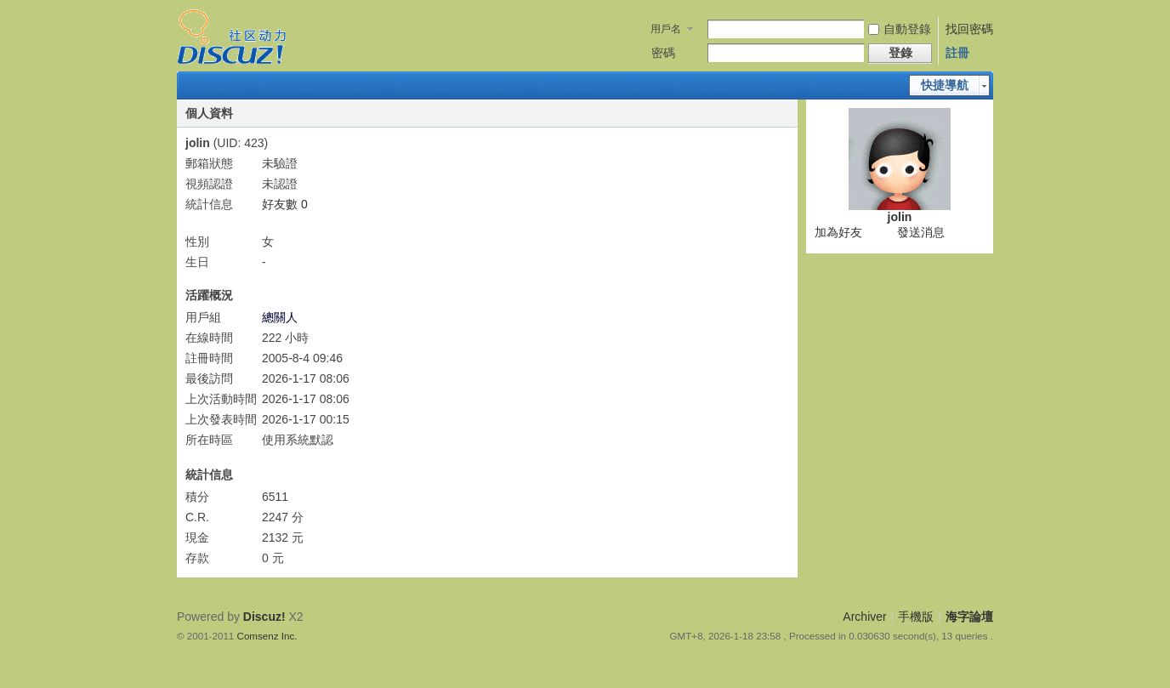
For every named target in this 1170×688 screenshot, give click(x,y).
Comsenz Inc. (267, 635)
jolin (900, 217)
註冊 (957, 53)
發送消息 (921, 232)
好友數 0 (285, 204)
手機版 (916, 616)
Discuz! (264, 616)
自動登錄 (899, 29)
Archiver (864, 616)
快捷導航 (944, 85)
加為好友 (838, 232)
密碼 (663, 53)
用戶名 (665, 29)
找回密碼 (969, 29)
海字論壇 (969, 616)
